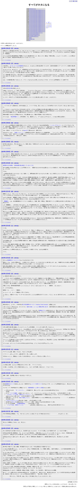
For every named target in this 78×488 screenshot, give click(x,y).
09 (30, 9)
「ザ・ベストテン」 (20, 390)
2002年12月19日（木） (7, 302)
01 (29, 10)
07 (29, 9)
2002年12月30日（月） (7, 428)
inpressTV (25, 130)
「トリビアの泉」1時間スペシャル (14, 405)
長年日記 (16, 48)
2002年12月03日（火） (7, 86)
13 (50, 25)
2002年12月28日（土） (7, 420)
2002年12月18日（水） (7, 273)
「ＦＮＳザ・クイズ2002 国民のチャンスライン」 (19, 394)
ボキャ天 (13, 402)
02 (30, 10)
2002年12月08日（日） (7, 141)
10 (32, 9)
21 (51, 26)
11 (33, 9)
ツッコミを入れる (6, 60)
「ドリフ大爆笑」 (13, 393)
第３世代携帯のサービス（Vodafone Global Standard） (35, 304)
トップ (70, 1)
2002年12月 (49, 22)
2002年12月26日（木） (7, 381)
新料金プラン (42, 310)
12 (34, 9)
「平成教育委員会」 (21, 403)
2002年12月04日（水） (7, 103)
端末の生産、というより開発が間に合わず (37, 306)
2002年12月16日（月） (7, 258)
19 (49, 26)
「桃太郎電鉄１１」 (15, 116)
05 (35, 10)
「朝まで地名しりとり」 (24, 397)
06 (36, 10)
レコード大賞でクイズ (36, 384)
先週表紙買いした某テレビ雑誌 (36, 387)
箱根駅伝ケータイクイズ (14, 260)
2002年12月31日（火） (7, 444)
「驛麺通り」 (6, 201)
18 (48, 26)
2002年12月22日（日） (7, 362)
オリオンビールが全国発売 (16, 65)
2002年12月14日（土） (7, 225)
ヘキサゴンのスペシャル (12, 400)
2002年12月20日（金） (7, 324)
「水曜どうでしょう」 (19, 132)
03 (32, 10)
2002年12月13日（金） (7, 191)
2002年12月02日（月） (7, 63)
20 (50, 26)
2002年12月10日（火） (7, 163)
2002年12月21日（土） (7, 349)
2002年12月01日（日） (7, 48)
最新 (74, 1)
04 (33, 10)
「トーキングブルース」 (55, 125)
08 (39, 10)
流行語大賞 (9, 88)
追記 (76, 1)
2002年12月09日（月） (7, 151)
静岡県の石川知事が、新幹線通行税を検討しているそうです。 (19, 165)
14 (51, 25)
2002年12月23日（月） (7, 373)
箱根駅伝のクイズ (9, 384)
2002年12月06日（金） (7, 123)
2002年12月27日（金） (7, 411)
